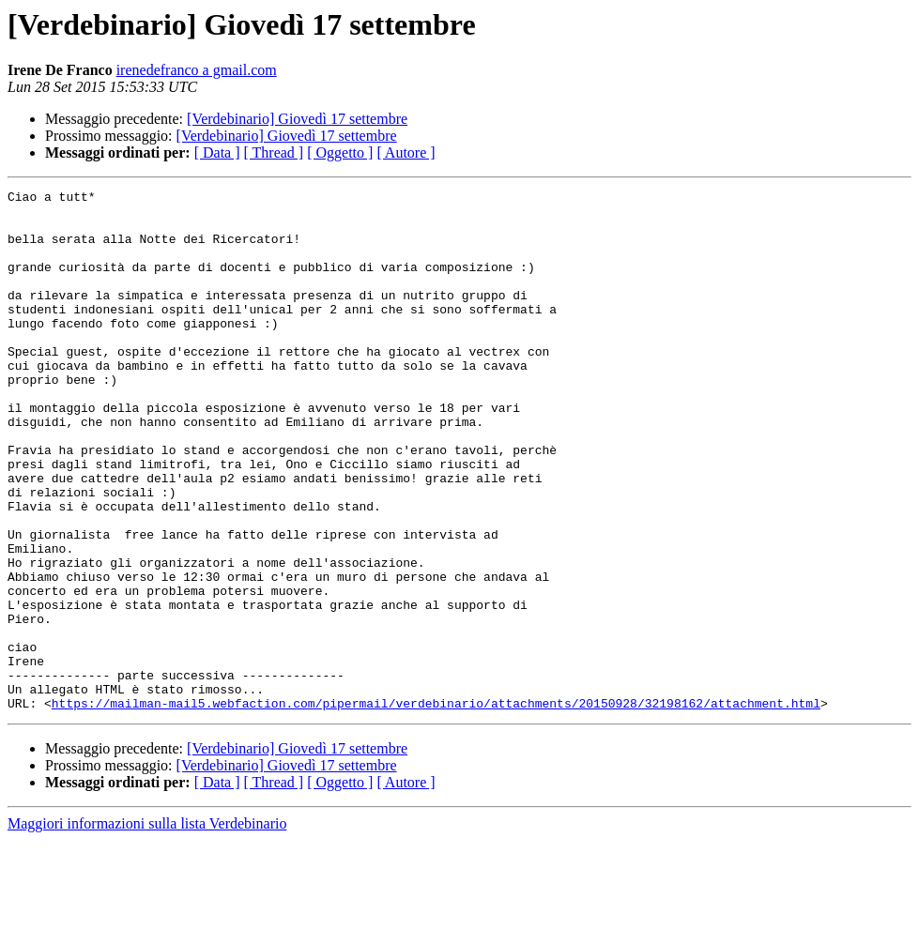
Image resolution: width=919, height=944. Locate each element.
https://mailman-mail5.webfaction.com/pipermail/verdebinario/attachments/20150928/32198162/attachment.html (436, 807)
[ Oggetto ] (340, 152)
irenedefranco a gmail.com (196, 70)
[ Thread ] (274, 152)
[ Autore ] (405, 152)
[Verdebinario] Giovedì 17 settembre (297, 119)
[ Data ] (217, 152)
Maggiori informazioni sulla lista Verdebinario (147, 928)
